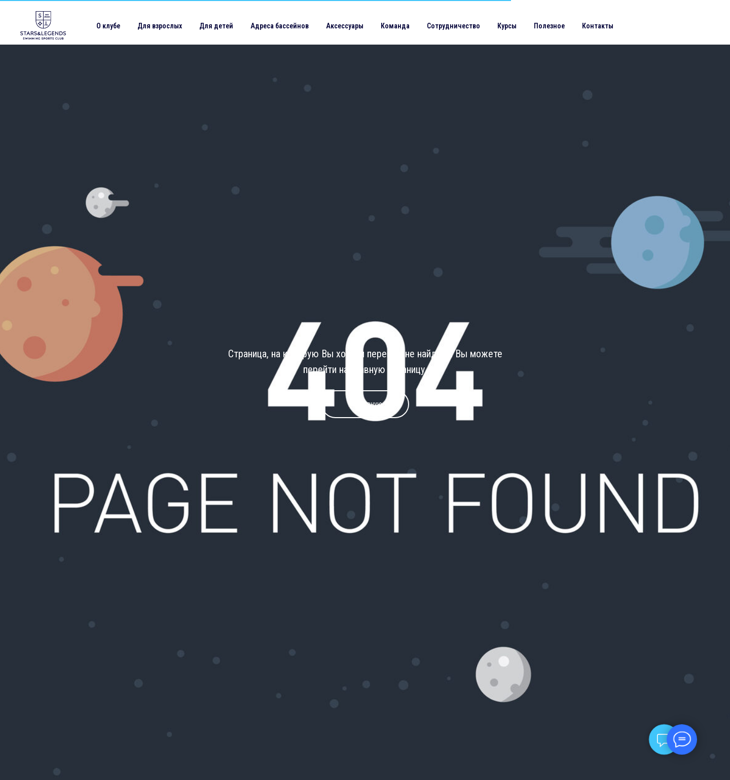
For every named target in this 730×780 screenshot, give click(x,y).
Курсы (507, 26)
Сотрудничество (453, 26)
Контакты (597, 26)
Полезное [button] (549, 26)
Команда (395, 26)
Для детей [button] (216, 26)
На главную (365, 404)
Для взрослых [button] (159, 26)
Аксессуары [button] (344, 26)
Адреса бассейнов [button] (279, 26)
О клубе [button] (108, 26)
